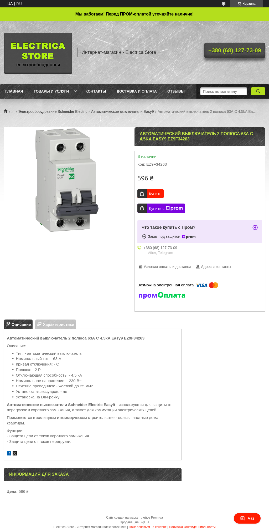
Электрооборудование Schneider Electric (52, 111)
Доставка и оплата (137, 91)
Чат (247, 518)
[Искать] (258, 91)
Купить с (166, 208)
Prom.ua (157, 517)
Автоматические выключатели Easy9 (122, 111)
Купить (155, 193)
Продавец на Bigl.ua (134, 522)
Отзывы (176, 91)
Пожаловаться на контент (147, 527)
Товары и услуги (51, 91)
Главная (14, 91)
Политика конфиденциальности (192, 527)
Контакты (95, 91)
